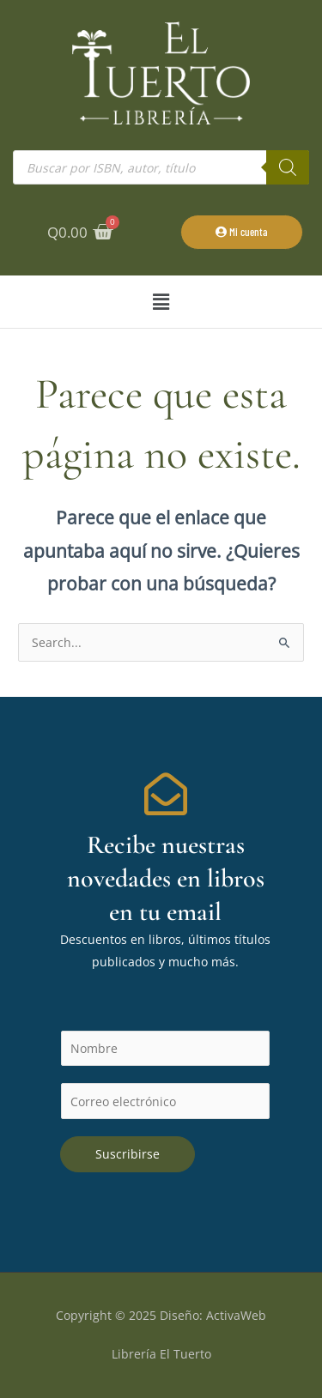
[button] (161, 301)
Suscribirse (127, 1154)
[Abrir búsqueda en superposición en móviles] (161, 167)
